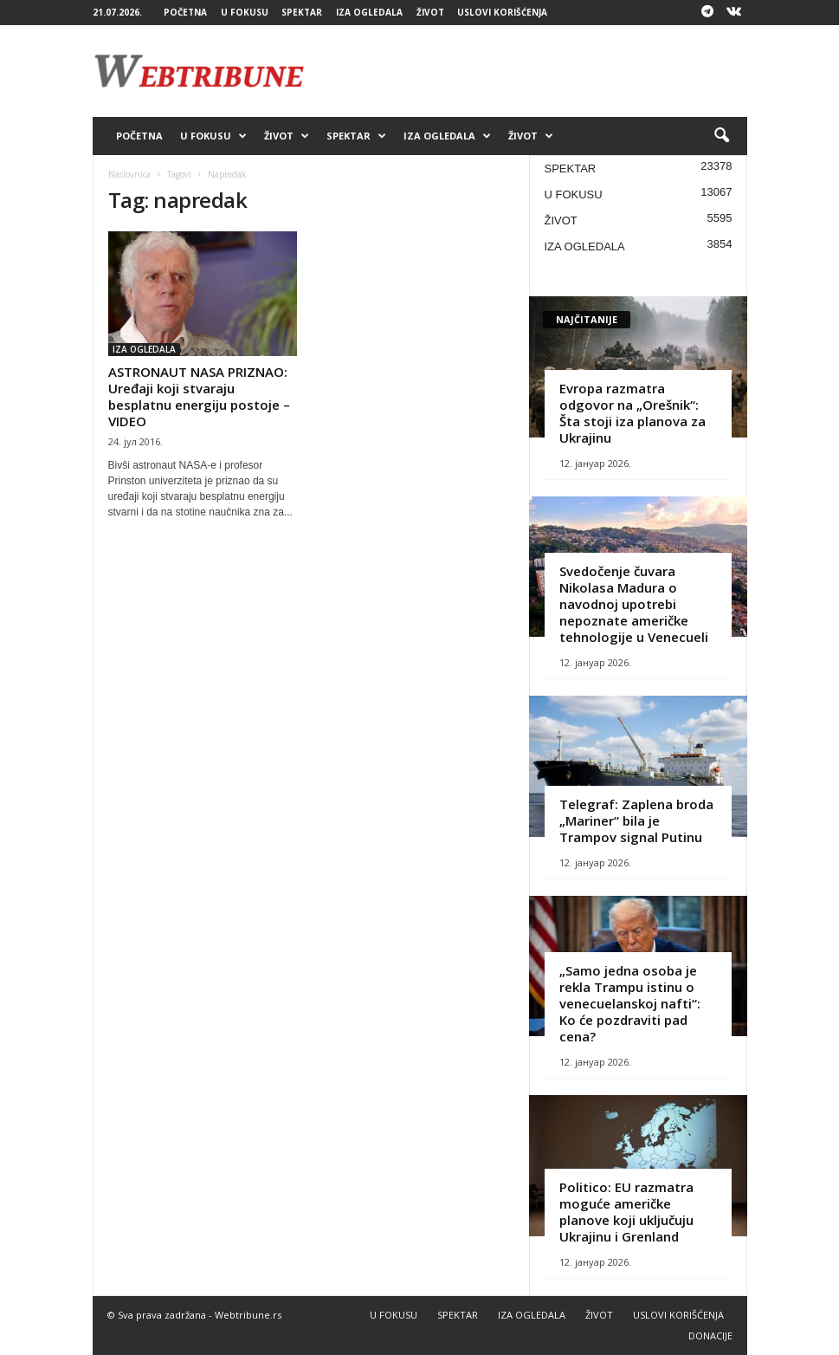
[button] (721, 136)
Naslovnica (129, 174)
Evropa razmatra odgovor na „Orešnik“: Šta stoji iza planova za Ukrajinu (632, 412)
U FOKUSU (244, 12)
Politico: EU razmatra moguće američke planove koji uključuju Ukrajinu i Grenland (626, 1211)
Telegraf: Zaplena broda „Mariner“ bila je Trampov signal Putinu (636, 820)
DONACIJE (710, 1335)
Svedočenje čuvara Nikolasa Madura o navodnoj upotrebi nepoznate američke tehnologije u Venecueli (633, 603)
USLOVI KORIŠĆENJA (502, 12)
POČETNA (185, 12)
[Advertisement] (527, 71)
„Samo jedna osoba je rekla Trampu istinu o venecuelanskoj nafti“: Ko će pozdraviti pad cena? (629, 1003)
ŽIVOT (430, 12)
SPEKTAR (301, 12)
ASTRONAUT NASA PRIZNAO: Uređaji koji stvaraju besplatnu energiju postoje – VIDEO (199, 396)
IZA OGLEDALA (369, 12)
